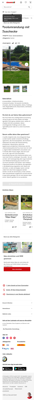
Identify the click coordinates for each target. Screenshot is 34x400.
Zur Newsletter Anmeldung (11, 329)
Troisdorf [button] (14, 12)
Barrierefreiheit (5, 391)
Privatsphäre (13, 386)
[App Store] (7, 369)
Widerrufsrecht (18, 389)
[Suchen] (16, 7)
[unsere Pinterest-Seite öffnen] (14, 338)
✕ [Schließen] (20, 16)
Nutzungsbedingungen (7, 389)
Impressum (20, 386)
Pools (10, 35)
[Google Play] (20, 369)
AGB (26, 386)
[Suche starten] (29, 7)
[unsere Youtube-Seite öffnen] (11, 338)
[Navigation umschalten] (2, 2)
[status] (25, 2)
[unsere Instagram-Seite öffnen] (7, 338)
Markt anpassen (8, 18)
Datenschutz (5, 386)
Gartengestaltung (18, 35)
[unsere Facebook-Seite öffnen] (4, 338)
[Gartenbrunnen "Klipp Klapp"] (11, 212)
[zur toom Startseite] (10, 2)
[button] (21, 2)
